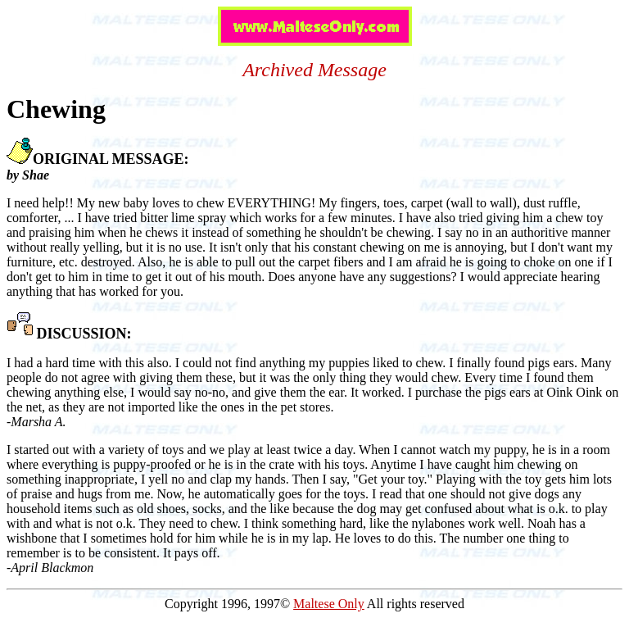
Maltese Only (328, 604)
